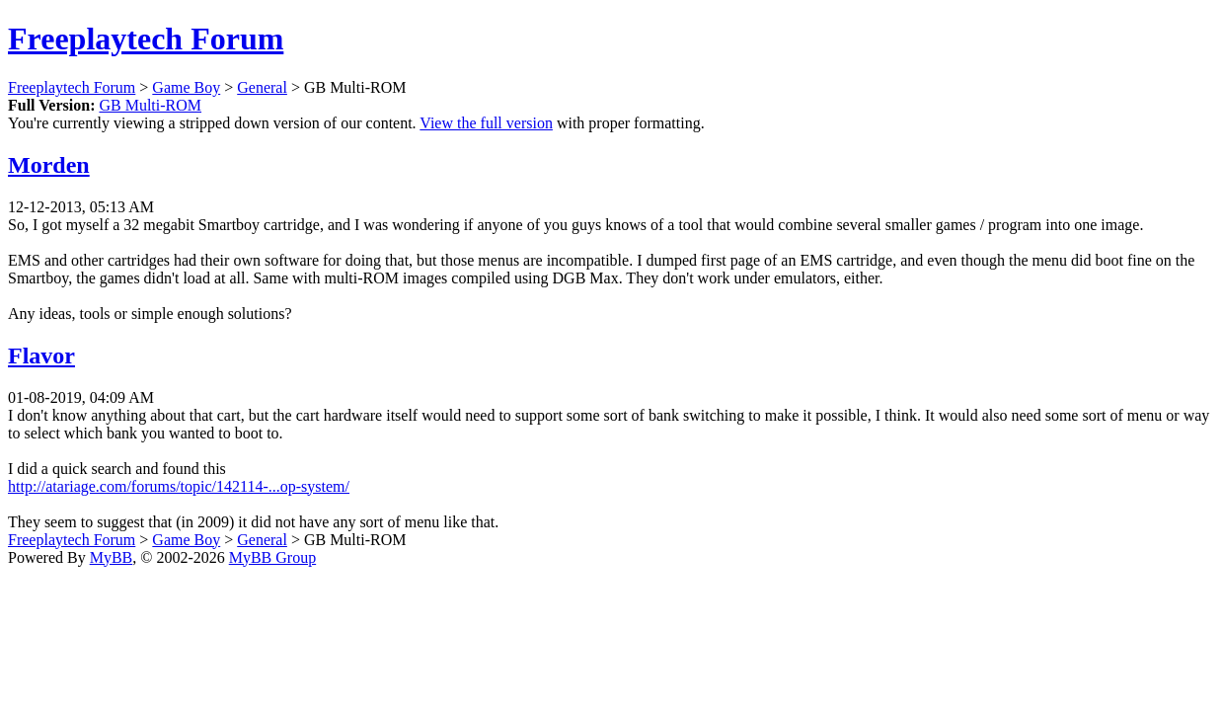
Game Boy (186, 87)
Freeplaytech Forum (145, 38)
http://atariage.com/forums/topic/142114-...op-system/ (178, 486)
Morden (49, 165)
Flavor (41, 355)
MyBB (111, 557)
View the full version (486, 123)
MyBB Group (272, 557)
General (262, 87)
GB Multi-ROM (150, 105)
